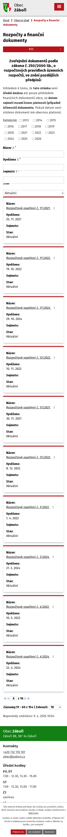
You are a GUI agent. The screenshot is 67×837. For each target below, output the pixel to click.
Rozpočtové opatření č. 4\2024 (30, 656)
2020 (11, 132)
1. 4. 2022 (12, 518)
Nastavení (49, 832)
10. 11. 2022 (13, 369)
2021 (24, 132)
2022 (38, 132)
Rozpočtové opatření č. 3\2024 (30, 557)
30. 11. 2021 (13, 418)
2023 (51, 132)
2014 (39, 120)
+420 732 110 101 (14, 752)
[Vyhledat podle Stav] (33, 193)
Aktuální (12, 237)
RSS (45, 49)
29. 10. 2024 (14, 319)
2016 (11, 126)
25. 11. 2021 (13, 219)
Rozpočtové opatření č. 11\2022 (31, 258)
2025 (24, 139)
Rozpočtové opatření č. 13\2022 (31, 457)
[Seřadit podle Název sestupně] (16, 147)
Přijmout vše (18, 832)
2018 (38, 126)
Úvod (6, 20)
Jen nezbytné (34, 832)
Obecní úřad (21, 20)
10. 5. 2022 (13, 618)
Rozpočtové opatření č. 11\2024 (31, 308)
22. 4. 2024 (13, 668)
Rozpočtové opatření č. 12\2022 (31, 358)
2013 (26, 120)
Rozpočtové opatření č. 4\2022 (30, 607)
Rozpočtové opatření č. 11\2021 (31, 208)
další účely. (33, 813)
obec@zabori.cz (14, 756)
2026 (38, 139)
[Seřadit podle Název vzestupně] (16, 146)
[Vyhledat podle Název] (33, 154)
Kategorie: (10, 120)
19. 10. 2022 (14, 269)
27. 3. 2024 (13, 568)
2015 (53, 120)
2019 (51, 126)
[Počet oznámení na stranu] (55, 707)
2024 (11, 139)
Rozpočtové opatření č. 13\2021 (31, 407)
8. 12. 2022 (13, 468)
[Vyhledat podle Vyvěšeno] (33, 167)
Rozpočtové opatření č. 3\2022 (30, 507)
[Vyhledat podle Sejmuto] (33, 180)
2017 (24, 126)
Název (8, 148)
